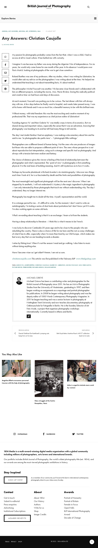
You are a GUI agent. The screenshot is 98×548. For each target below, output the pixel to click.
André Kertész (29, 265)
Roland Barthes (50, 267)
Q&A (38, 31)
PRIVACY (13, 542)
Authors (37, 504)
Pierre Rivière (27, 267)
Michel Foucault (72, 265)
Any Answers (13, 31)
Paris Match (87, 265)
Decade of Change (72, 517)
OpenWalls (69, 507)
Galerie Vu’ (53, 265)
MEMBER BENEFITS (17, 518)
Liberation (61, 265)
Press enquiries (10, 504)
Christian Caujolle (42, 265)
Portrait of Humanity (72, 497)
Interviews (32, 31)
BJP (27, 31)
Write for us (39, 507)
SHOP (20, 542)
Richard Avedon (38, 267)
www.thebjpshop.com (86, 258)
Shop (36, 511)
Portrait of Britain (71, 501)
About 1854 (39, 497)
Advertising (9, 507)
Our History (39, 501)
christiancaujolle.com (21, 258)
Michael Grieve (9, 44)
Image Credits (40, 514)
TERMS (7, 542)
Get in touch (9, 497)
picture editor (17, 267)
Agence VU (20, 265)
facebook (49, 434)
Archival (22, 31)
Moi (80, 265)
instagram (20, 434)
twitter (77, 434)
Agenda (4, 31)
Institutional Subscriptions (14, 511)
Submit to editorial (12, 501)
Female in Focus (71, 504)
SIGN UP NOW (15, 480)
